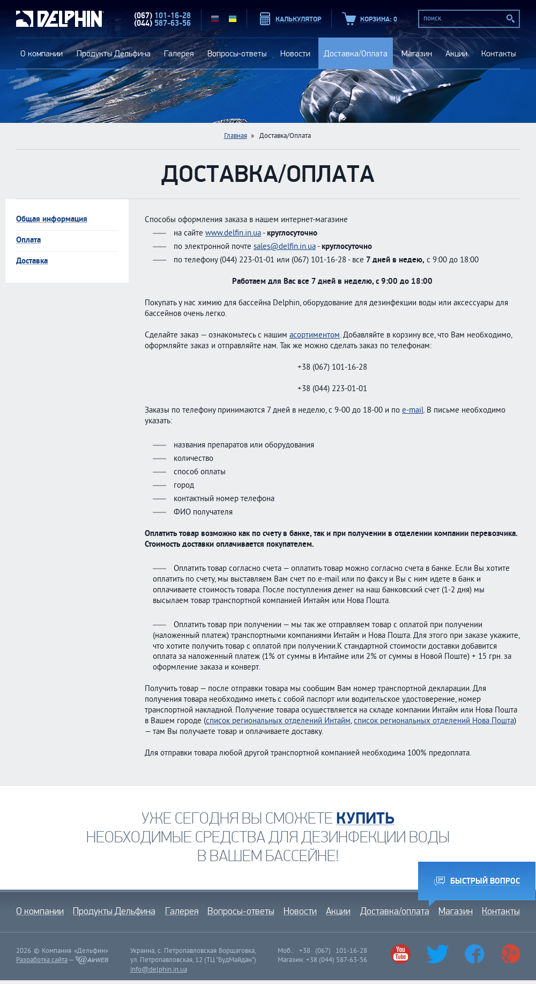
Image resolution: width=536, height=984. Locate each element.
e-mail (412, 411)
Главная (235, 136)
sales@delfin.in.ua (285, 247)
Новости (295, 53)
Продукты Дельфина (114, 53)
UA (232, 19)
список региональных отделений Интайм (278, 721)
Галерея (178, 53)
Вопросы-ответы (236, 53)
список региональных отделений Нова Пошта (434, 721)
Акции (456, 53)
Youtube (400, 954)
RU (215, 19)
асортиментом (314, 336)
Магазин (416, 53)
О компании (41, 53)
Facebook (474, 954)
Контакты (498, 53)
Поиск (511, 19)
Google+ (510, 954)
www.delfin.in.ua (233, 234)
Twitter (438, 954)
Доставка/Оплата (356, 53)
